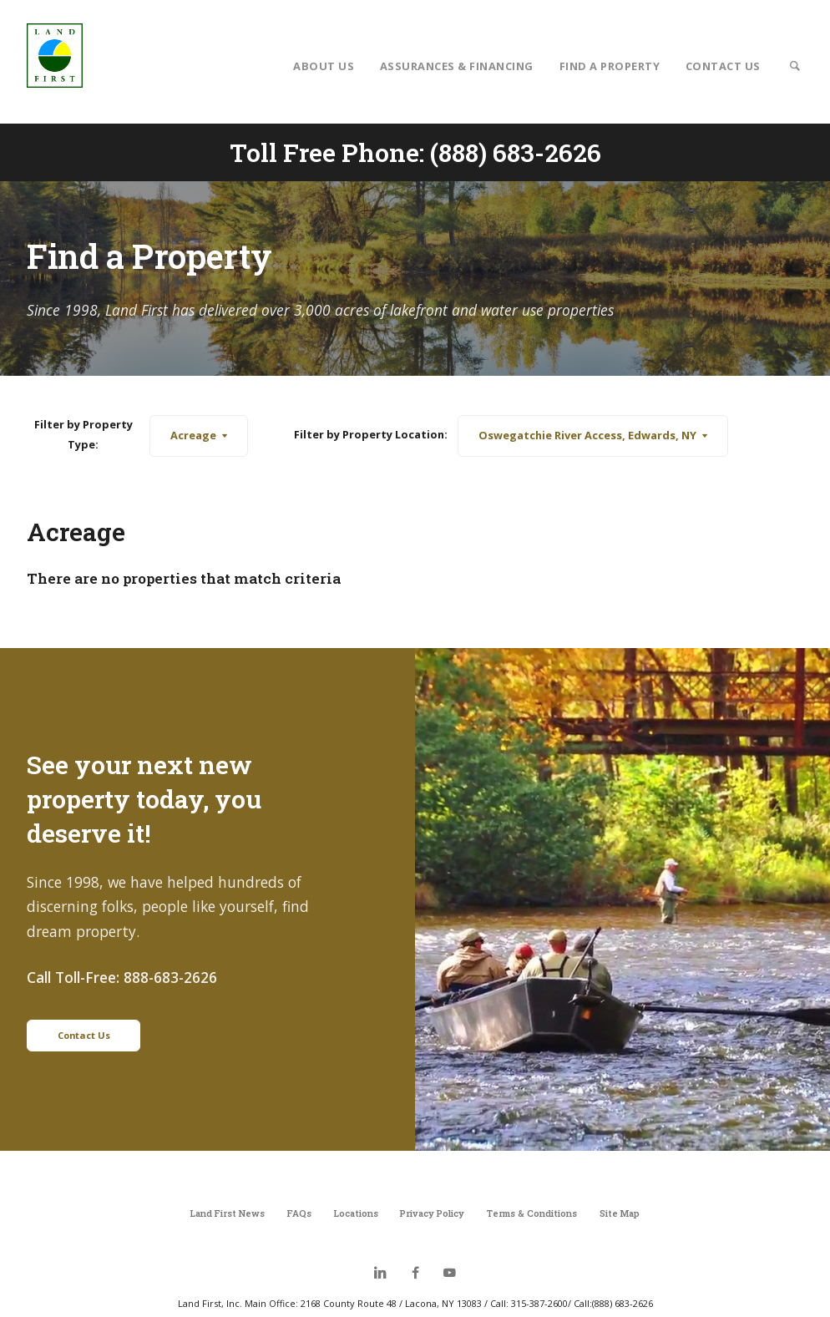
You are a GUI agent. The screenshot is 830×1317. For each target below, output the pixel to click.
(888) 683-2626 (515, 152)
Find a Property (609, 65)
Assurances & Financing (457, 65)
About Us (323, 65)
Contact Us (723, 65)
